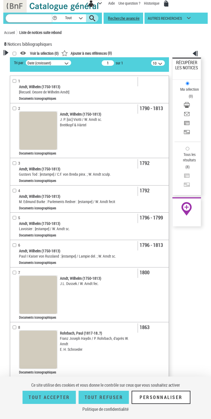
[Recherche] (29, 18)
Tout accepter (49, 397)
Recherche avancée (124, 18)
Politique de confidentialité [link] (105, 409)
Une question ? (129, 3)
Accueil (9, 32)
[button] (54, 18)
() (86, 53)
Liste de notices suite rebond (40, 32)
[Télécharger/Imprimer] (187, 106)
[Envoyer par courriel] (187, 115)
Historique (152, 3)
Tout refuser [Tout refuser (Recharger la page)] (104, 397)
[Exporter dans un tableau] (187, 124)
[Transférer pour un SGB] (187, 133)
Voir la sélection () (44, 53)
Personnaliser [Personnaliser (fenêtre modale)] (161, 397)
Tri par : (19, 62)
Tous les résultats (189, 157)
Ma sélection (189, 89)
